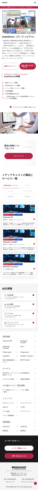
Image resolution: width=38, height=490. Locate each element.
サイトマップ (10, 482)
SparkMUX (6, 356)
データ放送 (6, 411)
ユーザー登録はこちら (19, 448)
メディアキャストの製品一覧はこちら (24, 107)
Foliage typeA (7, 352)
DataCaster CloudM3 (23, 341)
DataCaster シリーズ (8, 214)
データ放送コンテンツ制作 (9, 391)
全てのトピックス (8, 403)
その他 (22, 407)
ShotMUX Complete (26, 356)
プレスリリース (19, 156)
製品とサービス (11, 7)
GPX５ (22, 346)
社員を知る (23, 426)
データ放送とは (18, 214)
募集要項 (5, 430)
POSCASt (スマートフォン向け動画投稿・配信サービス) (16, 374)
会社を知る (6, 426)
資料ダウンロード (10, 66)
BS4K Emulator (25, 360)
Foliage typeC (24, 352)
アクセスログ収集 (8, 379)
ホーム (4, 7)
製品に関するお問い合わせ (27, 66)
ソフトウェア (21, 7)
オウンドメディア (25, 403)
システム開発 (24, 390)
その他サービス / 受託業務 (14, 385)
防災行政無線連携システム (9, 361)
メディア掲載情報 (8, 415)
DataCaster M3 (7, 341)
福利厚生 (23, 430)
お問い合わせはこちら (19, 456)
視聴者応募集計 (25, 379)
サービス (6, 368)
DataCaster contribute (6, 347)
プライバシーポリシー (28, 482)
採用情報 (6, 422)
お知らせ (5, 407)
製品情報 (6, 336)
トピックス (7, 398)
